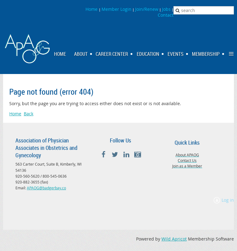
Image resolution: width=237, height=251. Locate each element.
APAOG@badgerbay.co (46, 187)
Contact (165, 15)
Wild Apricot (174, 239)
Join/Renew (146, 9)
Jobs (166, 9)
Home (92, 9)
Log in (228, 200)
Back (28, 114)
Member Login (116, 9)
